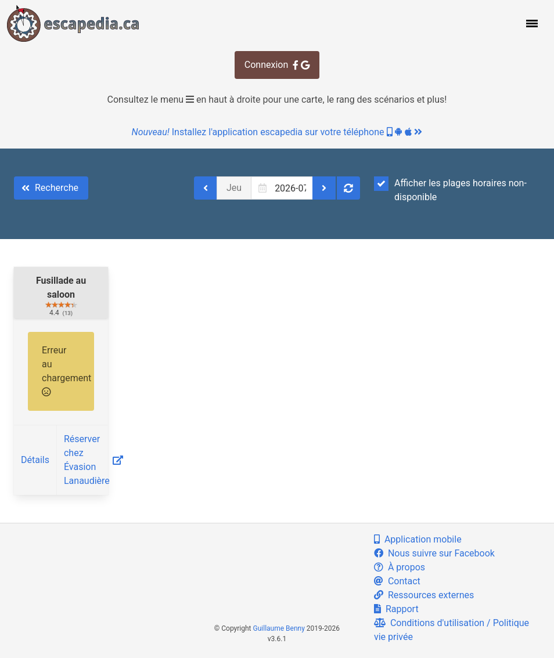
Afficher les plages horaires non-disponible (450, 189)
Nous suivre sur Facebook (434, 553)
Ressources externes (424, 595)
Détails (35, 459)
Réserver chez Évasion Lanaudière (93, 459)
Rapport (396, 608)
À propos (399, 567)
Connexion (277, 64)
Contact (397, 581)
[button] (531, 23)
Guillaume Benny (279, 628)
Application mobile (418, 539)
